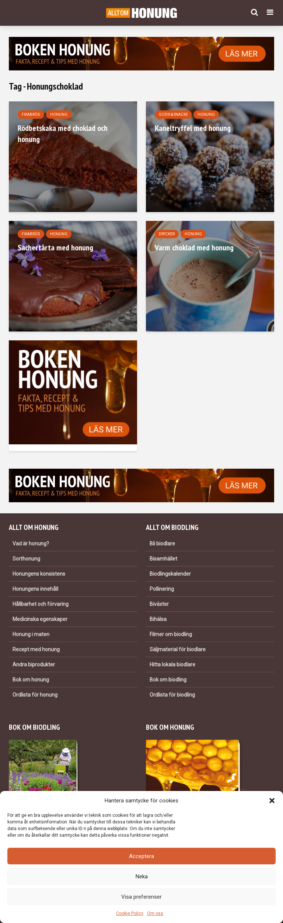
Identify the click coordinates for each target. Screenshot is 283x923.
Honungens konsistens (39, 574)
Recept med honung (36, 649)
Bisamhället (163, 559)
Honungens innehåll (35, 589)
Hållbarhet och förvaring (41, 604)
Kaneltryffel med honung (193, 128)
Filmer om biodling (171, 634)
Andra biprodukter (34, 664)
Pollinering (162, 589)
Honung (58, 114)
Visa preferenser (141, 896)
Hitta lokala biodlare (172, 664)
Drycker (167, 234)
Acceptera (141, 856)
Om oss (155, 913)
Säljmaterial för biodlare (178, 649)
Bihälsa (158, 619)
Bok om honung (31, 680)
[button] (272, 800)
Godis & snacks (173, 114)
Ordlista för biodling (172, 695)
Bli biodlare (162, 543)
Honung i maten (31, 634)
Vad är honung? (31, 543)
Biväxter (159, 604)
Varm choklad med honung (194, 247)
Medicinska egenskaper (40, 619)
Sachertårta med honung (55, 247)
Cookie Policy (129, 913)
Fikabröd (31, 114)
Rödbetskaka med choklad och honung (63, 133)
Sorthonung (26, 559)
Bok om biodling (168, 680)
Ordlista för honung (35, 695)
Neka (142, 876)
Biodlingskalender (170, 574)
